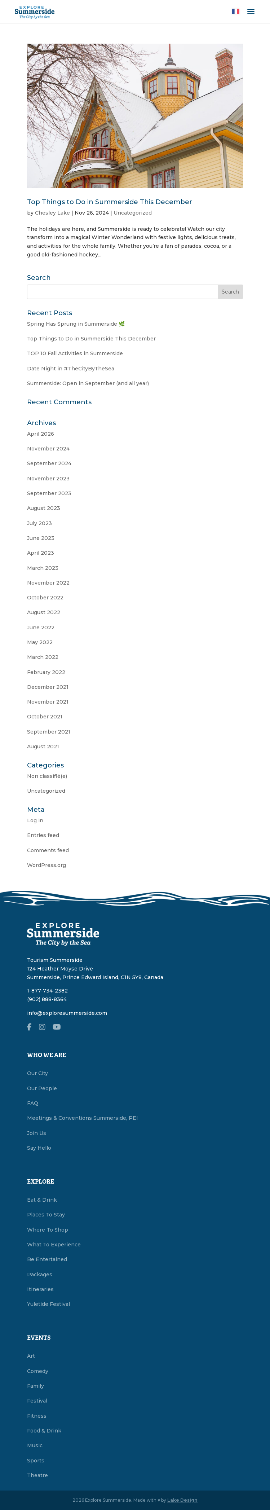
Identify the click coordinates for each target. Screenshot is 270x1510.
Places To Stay (46, 1214)
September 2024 (49, 463)
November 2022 (48, 583)
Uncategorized (133, 213)
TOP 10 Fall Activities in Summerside (75, 353)
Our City (37, 1073)
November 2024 (48, 448)
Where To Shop (47, 1230)
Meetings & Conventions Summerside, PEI (82, 1118)
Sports (35, 1460)
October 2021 (44, 716)
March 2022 (42, 657)
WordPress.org (46, 865)
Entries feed (43, 835)
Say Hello (39, 1148)
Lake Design (182, 1500)
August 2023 (43, 508)
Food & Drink (44, 1430)
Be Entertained (47, 1259)
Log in (35, 820)
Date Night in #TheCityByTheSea (70, 368)
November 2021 (47, 702)
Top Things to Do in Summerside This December (109, 202)
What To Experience (54, 1244)
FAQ (32, 1103)
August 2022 (43, 612)
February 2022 (46, 672)
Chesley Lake (52, 213)
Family (35, 1386)
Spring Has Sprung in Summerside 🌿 (76, 324)
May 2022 (40, 642)
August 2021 (43, 746)
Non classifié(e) (47, 776)
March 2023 (42, 568)
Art (31, 1356)
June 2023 (40, 538)
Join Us (36, 1133)
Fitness (37, 1416)
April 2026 (40, 434)
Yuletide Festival (48, 1304)
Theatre (37, 1475)
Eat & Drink (42, 1200)
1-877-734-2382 (47, 990)
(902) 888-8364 (47, 999)
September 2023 (49, 493)
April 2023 (40, 553)
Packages (39, 1274)
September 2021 (48, 731)
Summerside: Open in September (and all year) (88, 383)
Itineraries (40, 1289)
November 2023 (48, 478)
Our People (42, 1088)
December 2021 (47, 687)
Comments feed (48, 850)
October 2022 (45, 597)
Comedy (37, 1371)
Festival (37, 1400)
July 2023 (39, 523)
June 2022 (40, 627)
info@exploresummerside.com (67, 1013)
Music (35, 1445)
